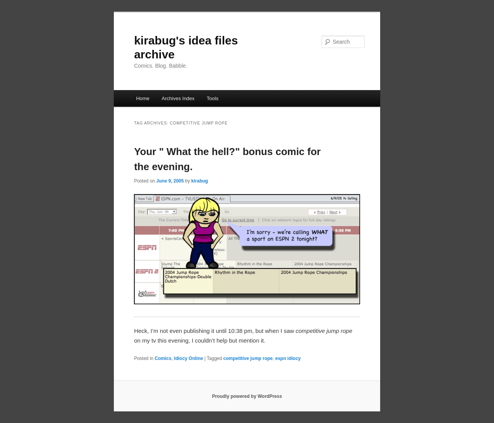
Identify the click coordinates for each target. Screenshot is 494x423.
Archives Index (178, 98)
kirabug (199, 181)
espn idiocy (288, 358)
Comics (163, 358)
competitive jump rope (248, 358)
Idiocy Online (188, 358)
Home (143, 98)
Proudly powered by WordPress (247, 396)
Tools (212, 98)
